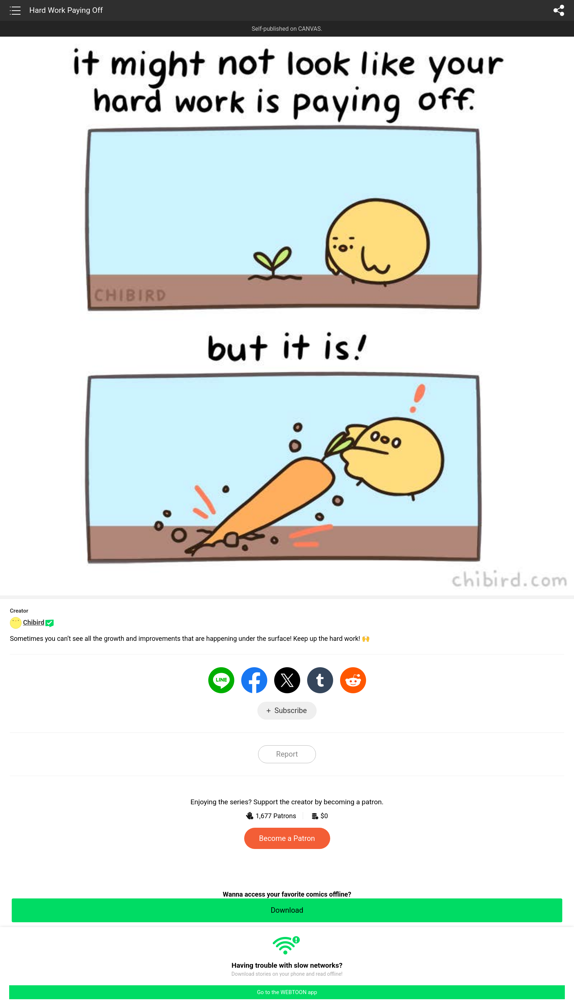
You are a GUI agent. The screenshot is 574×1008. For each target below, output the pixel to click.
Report (287, 754)
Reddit (353, 680)
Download (287, 910)
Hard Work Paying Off (66, 10)
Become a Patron (287, 838)
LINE (221, 680)
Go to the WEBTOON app (287, 992)
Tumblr (320, 680)
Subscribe (291, 710)
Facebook (254, 680)
